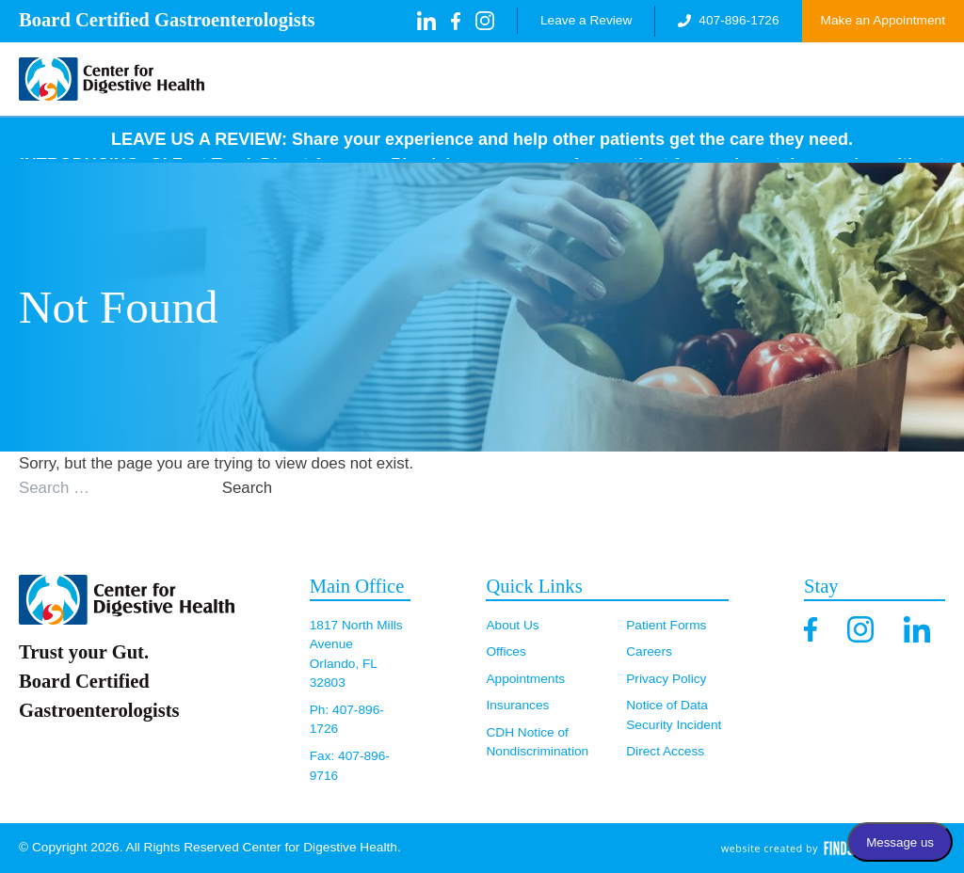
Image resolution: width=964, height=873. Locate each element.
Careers (649, 651)
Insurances (517, 705)
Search (247, 488)
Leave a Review (586, 20)
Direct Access (665, 751)
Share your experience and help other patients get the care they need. (572, 139)
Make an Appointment (883, 20)
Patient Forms (666, 625)
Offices (505, 651)
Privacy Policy (666, 679)
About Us (512, 625)
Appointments (525, 679)
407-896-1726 (728, 20)
